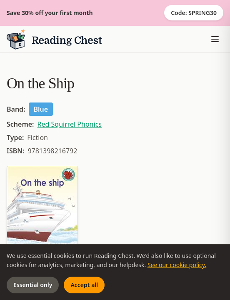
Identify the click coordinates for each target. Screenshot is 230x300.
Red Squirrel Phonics (70, 124)
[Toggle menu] (215, 39)
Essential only (32, 285)
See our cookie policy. (177, 265)
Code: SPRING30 (194, 13)
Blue (41, 109)
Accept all (84, 285)
